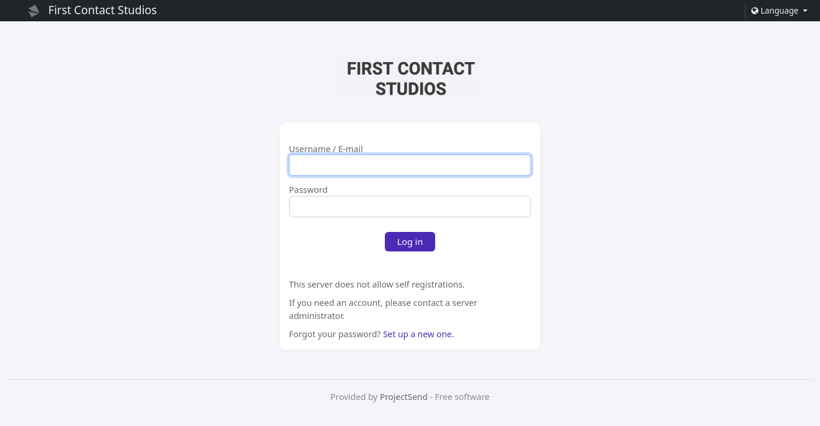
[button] (779, 10)
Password (308, 190)
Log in (410, 241)
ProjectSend (403, 396)
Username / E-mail (326, 149)
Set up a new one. (418, 334)
